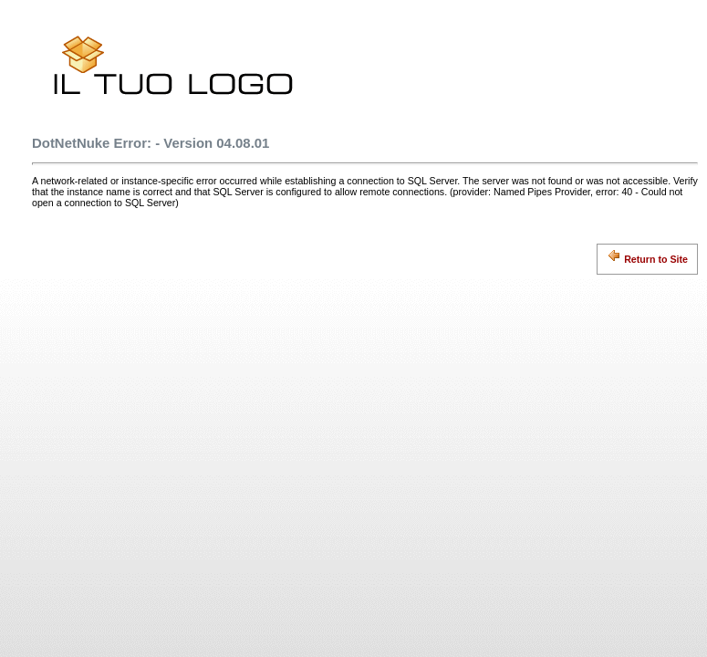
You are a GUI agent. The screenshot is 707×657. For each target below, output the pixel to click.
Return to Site (647, 256)
